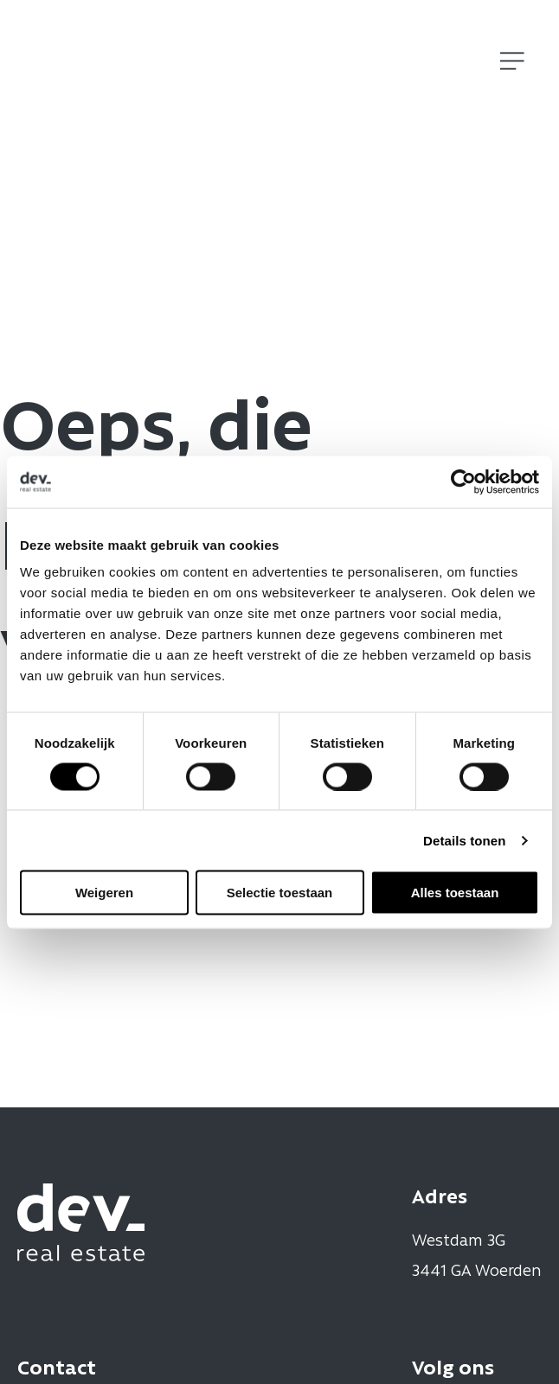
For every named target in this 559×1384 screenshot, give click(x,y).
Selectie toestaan (280, 892)
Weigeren (104, 892)
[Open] (512, 61)
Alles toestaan (455, 892)
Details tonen (464, 839)
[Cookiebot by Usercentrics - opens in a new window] (463, 481)
